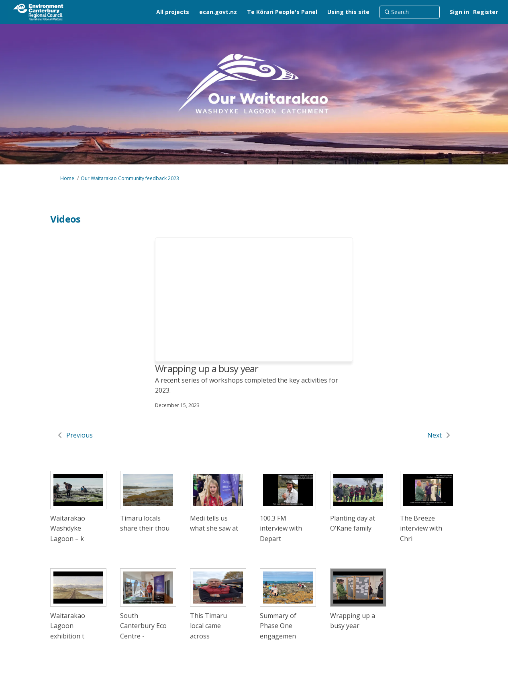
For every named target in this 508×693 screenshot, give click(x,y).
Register (485, 12)
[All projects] (172, 12)
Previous (79, 435)
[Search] (409, 12)
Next (434, 435)
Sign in (459, 12)
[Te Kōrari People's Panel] (282, 12)
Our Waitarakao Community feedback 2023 (130, 178)
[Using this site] (348, 12)
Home (67, 178)
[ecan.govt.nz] (218, 12)
